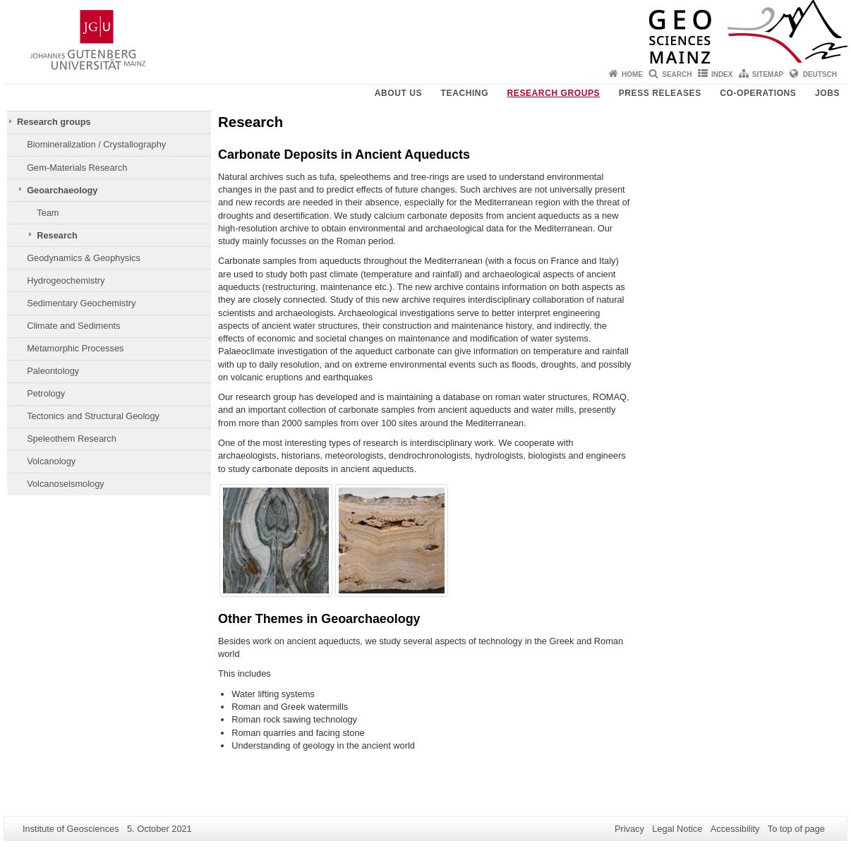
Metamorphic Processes (75, 348)
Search (677, 74)
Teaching (464, 93)
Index (722, 74)
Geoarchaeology (62, 190)
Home (632, 74)
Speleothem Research (71, 438)
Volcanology (51, 461)
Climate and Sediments (73, 325)
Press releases (660, 93)
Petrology (46, 393)
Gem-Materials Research (77, 167)
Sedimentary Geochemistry (81, 303)
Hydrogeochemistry (65, 280)
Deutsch (820, 74)
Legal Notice (677, 828)
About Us (398, 93)
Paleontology (53, 370)
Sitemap (767, 74)
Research (57, 235)
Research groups (553, 93)
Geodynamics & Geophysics (83, 258)
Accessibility (735, 828)
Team (48, 212)
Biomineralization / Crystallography (96, 144)
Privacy (629, 828)
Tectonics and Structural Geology (93, 416)
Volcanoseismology (65, 483)
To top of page (796, 828)
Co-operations (758, 93)
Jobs (827, 93)
